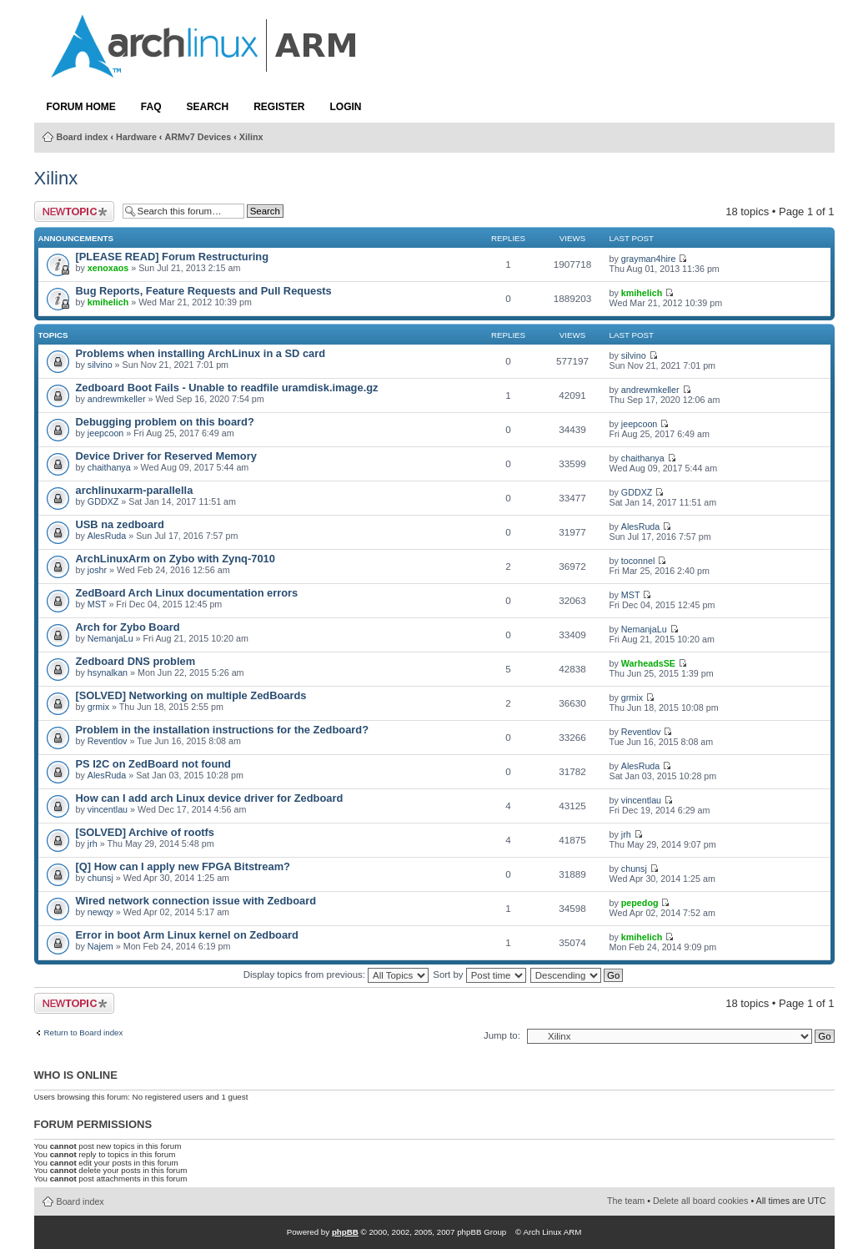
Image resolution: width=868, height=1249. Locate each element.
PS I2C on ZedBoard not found (153, 764)
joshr (97, 570)
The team (626, 1201)
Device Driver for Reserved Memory (166, 456)
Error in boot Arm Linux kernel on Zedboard (187, 935)
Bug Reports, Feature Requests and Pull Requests (204, 291)
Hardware (136, 137)
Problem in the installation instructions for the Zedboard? (222, 729)
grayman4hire (648, 259)
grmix (98, 707)
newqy (100, 912)
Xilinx (251, 137)
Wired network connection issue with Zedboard (196, 900)
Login (346, 107)
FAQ (151, 107)
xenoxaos (108, 268)
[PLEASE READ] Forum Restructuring (172, 256)
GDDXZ (103, 501)
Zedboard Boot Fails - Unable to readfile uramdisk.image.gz (227, 387)
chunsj (100, 878)
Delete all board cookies (700, 1201)
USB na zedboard (120, 524)
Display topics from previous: (336, 974)
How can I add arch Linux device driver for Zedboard (210, 798)
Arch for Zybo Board (128, 627)
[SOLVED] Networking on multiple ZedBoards (191, 695)
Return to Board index (83, 1033)
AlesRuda (107, 536)
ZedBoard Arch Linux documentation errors (187, 593)
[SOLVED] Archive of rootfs (145, 832)
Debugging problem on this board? (165, 421)
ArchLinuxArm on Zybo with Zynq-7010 (175, 558)
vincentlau (108, 809)
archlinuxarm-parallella (134, 490)
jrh (93, 844)
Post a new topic (74, 211)
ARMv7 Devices (197, 137)
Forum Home (81, 107)
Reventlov (108, 741)
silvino (100, 365)
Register (278, 107)
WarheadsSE (648, 663)
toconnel (638, 561)
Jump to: (502, 1035)
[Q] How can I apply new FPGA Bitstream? (183, 866)
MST (97, 604)
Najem (100, 946)
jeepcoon (106, 433)
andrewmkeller (117, 399)
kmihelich (108, 302)
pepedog (640, 903)
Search (208, 107)
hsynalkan (108, 672)
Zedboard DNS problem (136, 661)
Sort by (479, 974)
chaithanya (109, 467)
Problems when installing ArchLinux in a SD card (201, 353)
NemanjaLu (110, 638)
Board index (82, 137)
